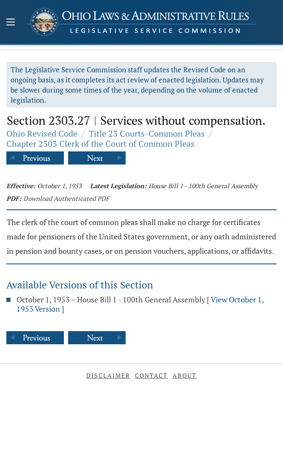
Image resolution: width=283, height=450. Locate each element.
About (185, 375)
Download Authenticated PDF (66, 198)
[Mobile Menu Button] (10, 23)
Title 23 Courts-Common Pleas (147, 133)
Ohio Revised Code (41, 133)
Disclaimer (108, 375)
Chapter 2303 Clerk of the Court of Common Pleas (100, 143)
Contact (151, 375)
